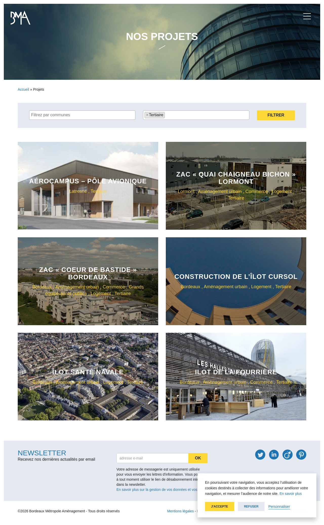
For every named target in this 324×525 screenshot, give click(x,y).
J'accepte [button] (219, 506)
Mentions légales (180, 511)
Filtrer (276, 115)
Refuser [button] (251, 506)
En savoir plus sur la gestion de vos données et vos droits (161, 490)
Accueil (23, 89)
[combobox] (82, 115)
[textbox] (83, 115)
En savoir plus (290, 494)
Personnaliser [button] (279, 506)
